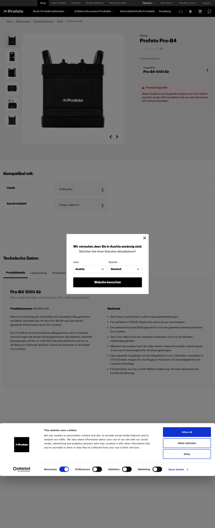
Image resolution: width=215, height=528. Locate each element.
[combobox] (90, 269)
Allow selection (187, 495)
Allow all (187, 484)
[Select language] (149, 3)
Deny (187, 506)
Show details (176, 521)
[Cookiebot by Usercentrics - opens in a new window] (21, 521)
